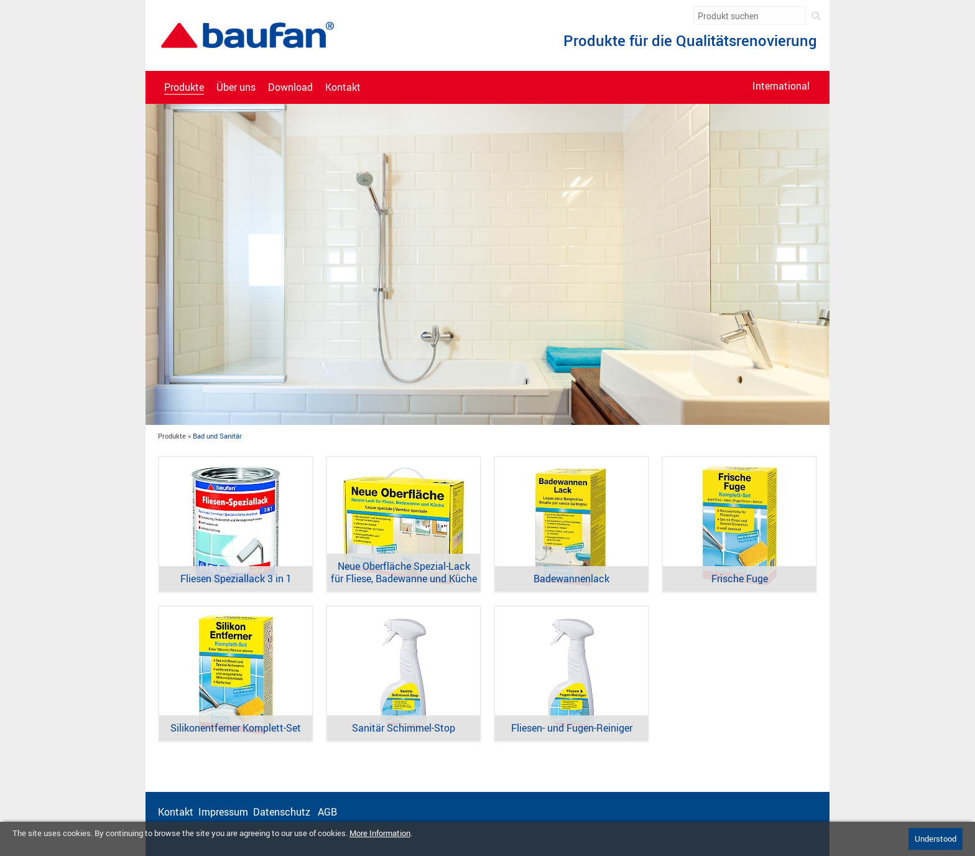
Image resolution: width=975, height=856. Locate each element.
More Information (379, 833)
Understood (935, 838)
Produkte (184, 87)
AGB (329, 812)
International (781, 86)
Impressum (223, 812)
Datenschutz (283, 812)
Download (290, 87)
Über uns (236, 87)
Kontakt (343, 87)
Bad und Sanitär (217, 435)
